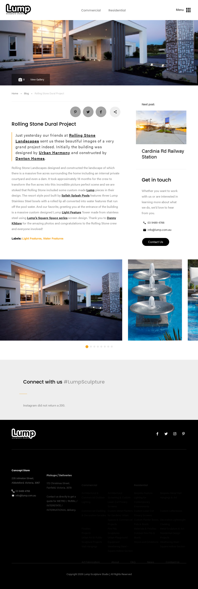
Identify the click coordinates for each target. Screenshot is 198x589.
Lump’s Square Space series (47, 218)
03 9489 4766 (153, 222)
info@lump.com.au (157, 230)
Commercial (91, 10)
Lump (90, 190)
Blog (26, 93)
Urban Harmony (54, 152)
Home (15, 93)
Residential (117, 10)
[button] (86, 356)
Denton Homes (30, 158)
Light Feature (71, 212)
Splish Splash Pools (75, 195)
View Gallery (37, 79)
